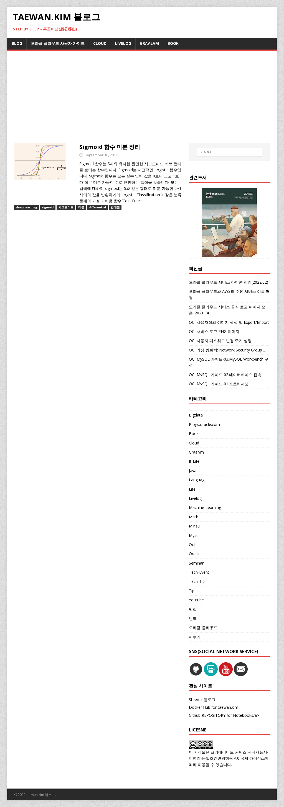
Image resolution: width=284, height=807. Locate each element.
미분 (81, 207)
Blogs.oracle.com (204, 424)
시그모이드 (65, 207)
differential (97, 207)
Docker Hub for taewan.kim (213, 707)
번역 (193, 618)
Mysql (194, 535)
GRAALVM (149, 43)
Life (192, 489)
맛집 (193, 609)
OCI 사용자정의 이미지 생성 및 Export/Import (229, 322)
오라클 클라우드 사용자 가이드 (58, 43)
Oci (192, 544)
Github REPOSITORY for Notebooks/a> (224, 715)
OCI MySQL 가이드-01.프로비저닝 (218, 383)
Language (198, 479)
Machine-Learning (205, 507)
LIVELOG (123, 43)
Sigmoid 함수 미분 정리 (109, 147)
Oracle (195, 553)
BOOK (173, 43)
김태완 (115, 207)
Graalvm (196, 452)
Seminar (196, 563)
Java (192, 470)
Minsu (194, 526)
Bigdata (196, 415)
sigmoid (48, 207)
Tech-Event (199, 572)
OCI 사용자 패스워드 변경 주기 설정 (220, 340)
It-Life (194, 461)
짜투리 (195, 637)
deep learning (26, 207)
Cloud (194, 443)
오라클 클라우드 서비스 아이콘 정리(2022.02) (228, 282)
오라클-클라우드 (203, 627)
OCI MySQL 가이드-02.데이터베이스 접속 (225, 374)
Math (193, 516)
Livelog (195, 498)
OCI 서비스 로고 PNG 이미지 (214, 331)
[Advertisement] (142, 99)
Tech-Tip (197, 581)
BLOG (17, 43)
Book (194, 433)
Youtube (196, 599)
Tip (191, 590)
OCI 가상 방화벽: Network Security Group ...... (228, 350)
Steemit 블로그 (202, 699)
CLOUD (99, 43)
